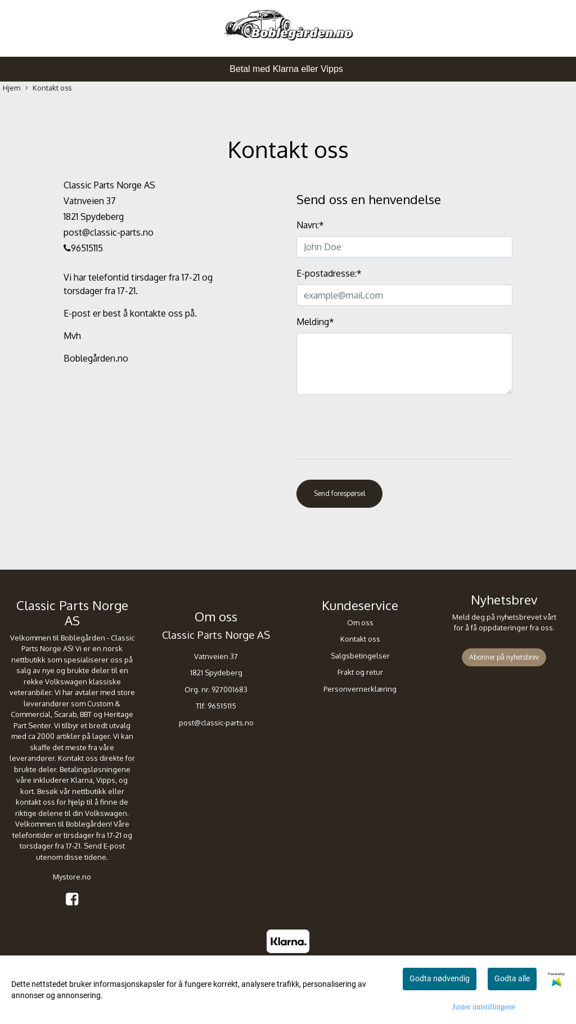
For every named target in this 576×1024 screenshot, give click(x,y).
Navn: (310, 225)
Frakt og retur (360, 671)
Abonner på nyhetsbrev (504, 657)
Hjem (11, 87)
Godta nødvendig (440, 978)
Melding (315, 321)
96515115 (222, 705)
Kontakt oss (48, 88)
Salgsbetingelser (360, 655)
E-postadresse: (329, 273)
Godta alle (512, 978)
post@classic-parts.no (216, 722)
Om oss (360, 622)
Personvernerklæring (360, 688)
